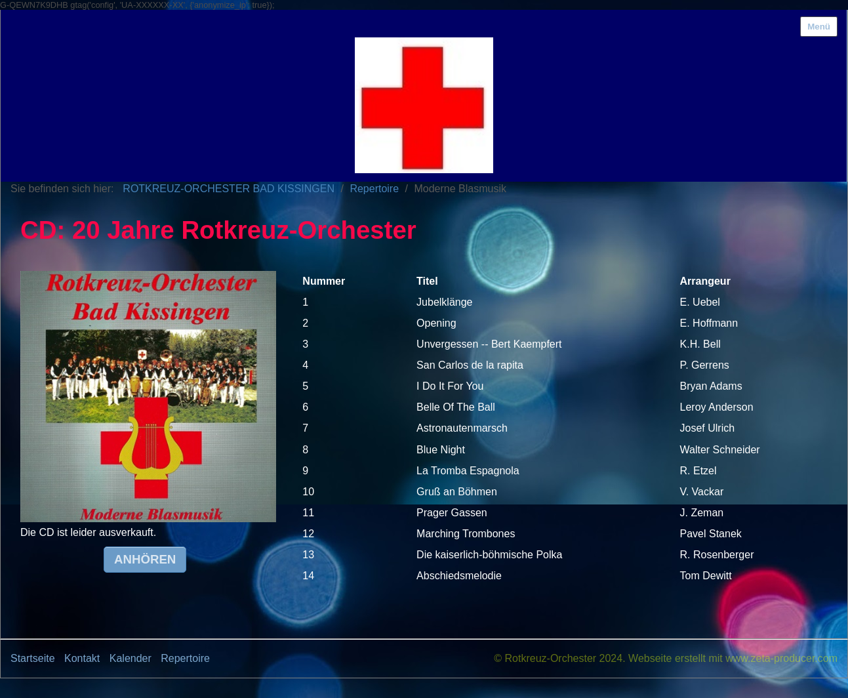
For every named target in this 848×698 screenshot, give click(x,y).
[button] (145, 559)
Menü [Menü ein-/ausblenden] (818, 26)
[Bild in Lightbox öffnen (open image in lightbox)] (148, 396)
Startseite (32, 658)
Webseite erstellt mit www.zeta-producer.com (733, 658)
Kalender (130, 658)
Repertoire (185, 658)
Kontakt (82, 658)
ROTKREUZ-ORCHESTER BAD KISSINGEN (228, 188)
